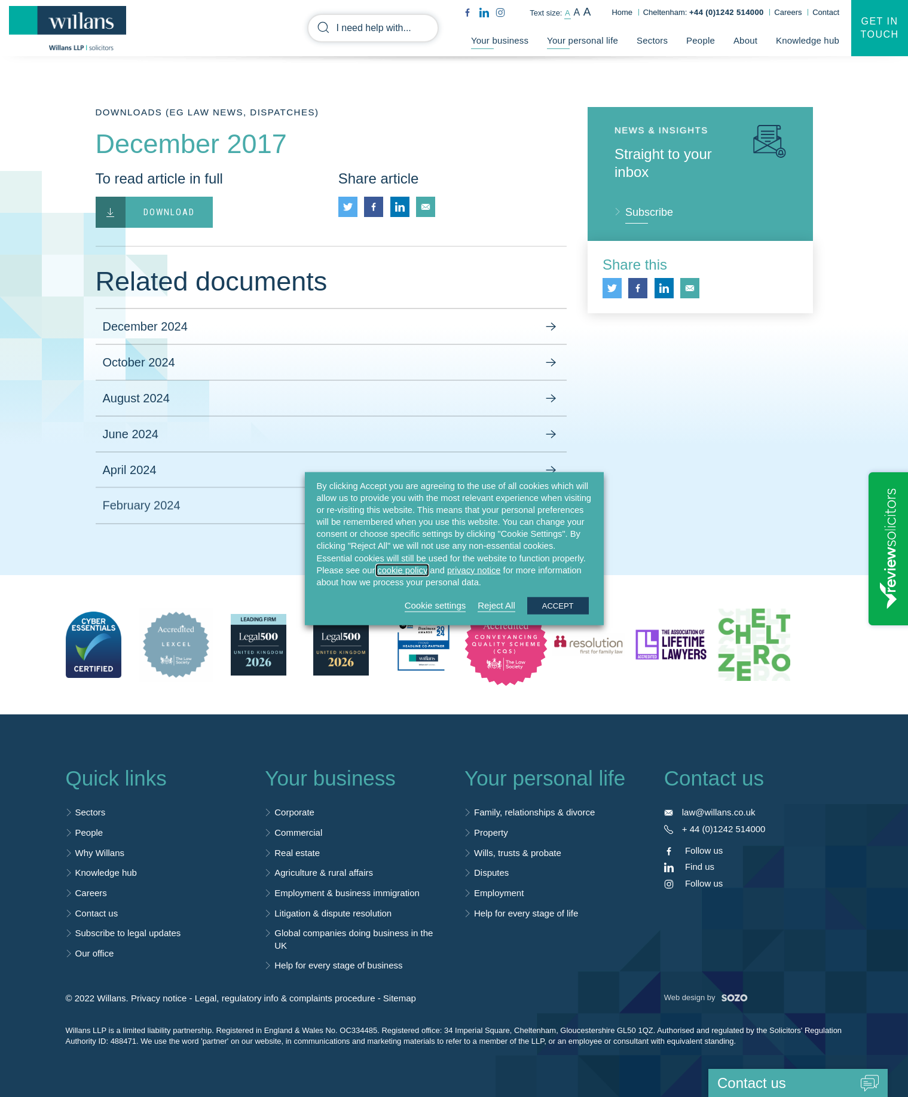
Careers (788, 12)
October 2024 (331, 363)
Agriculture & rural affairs (323, 872)
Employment (499, 893)
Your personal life (582, 40)
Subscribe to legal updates (128, 933)
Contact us (96, 913)
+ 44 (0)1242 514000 (724, 829)
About (745, 40)
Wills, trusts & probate (517, 853)
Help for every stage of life (526, 913)
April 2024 (331, 467)
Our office (94, 953)
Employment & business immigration (347, 893)
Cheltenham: (703, 12)
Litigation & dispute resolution (333, 913)
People (700, 40)
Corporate (294, 812)
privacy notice (474, 570)
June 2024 (331, 434)
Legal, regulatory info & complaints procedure (285, 998)
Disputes (491, 872)
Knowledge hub (807, 40)
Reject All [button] (496, 605)
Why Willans (100, 853)
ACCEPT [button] (558, 605)
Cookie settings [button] (435, 605)
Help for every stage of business (338, 965)
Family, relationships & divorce (534, 812)
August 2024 (331, 398)
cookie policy (402, 570)
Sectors (652, 40)
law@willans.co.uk (719, 812)
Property (491, 832)
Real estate (297, 853)
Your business (499, 40)
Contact (825, 12)
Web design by (706, 997)
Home (622, 12)
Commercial (298, 832)
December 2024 (331, 327)
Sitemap (399, 998)
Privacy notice (159, 998)
